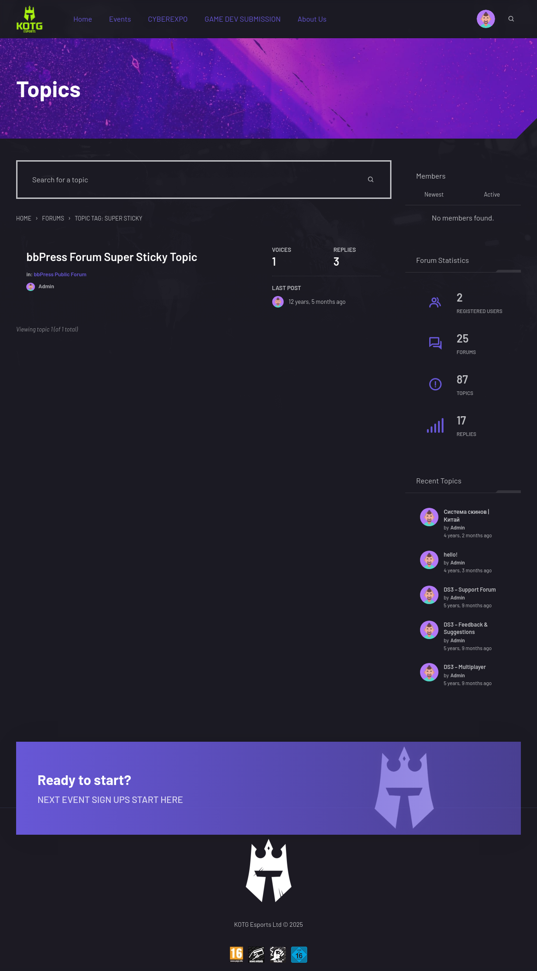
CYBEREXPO (170, 20)
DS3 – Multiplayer (465, 670)
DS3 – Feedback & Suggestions (466, 631)
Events (123, 20)
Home (85, 20)
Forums (53, 221)
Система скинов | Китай (466, 518)
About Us (314, 20)
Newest (434, 197)
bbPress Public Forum (61, 277)
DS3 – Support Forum (470, 592)
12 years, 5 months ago (316, 305)
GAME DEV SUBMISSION (246, 20)
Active (492, 197)
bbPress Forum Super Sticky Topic (112, 260)
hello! (451, 557)
